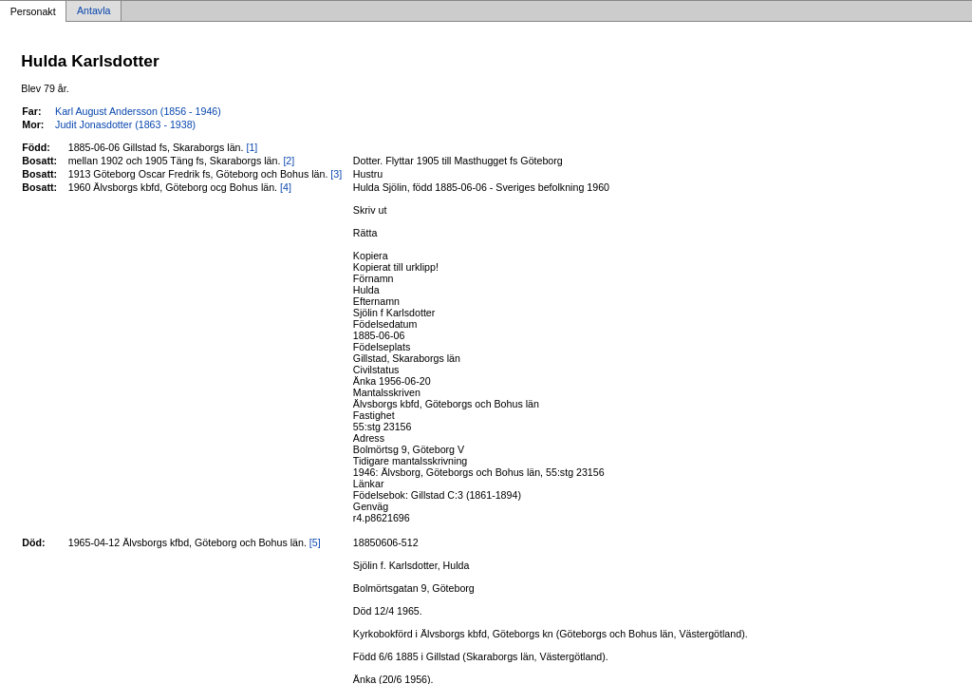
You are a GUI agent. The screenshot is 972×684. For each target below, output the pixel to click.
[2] (288, 160)
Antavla (94, 11)
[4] (285, 187)
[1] (251, 147)
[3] (336, 174)
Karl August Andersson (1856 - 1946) (138, 111)
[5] (315, 542)
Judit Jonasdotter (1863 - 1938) (125, 124)
